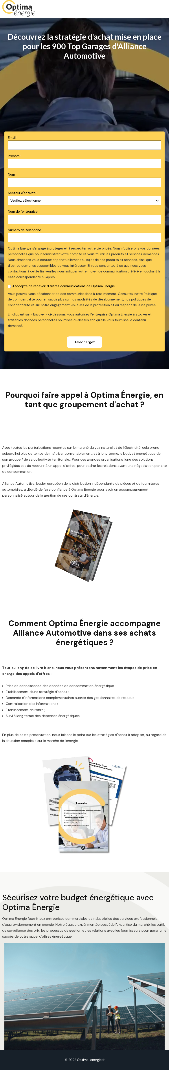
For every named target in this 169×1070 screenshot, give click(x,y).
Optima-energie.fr (91, 1060)
